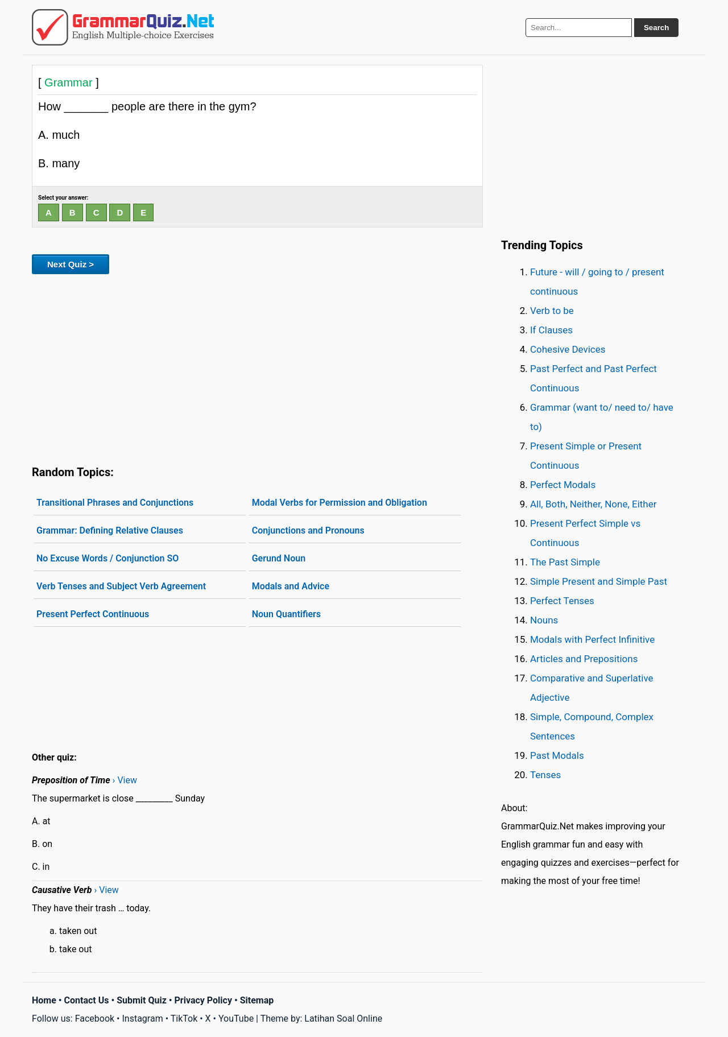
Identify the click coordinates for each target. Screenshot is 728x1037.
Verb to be (552, 310)
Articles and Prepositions (584, 658)
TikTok (184, 1018)
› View (125, 780)
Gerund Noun (278, 558)
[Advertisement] (257, 367)
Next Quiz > (70, 264)
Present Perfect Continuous (92, 614)
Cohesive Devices (568, 349)
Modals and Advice (290, 586)
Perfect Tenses (562, 600)
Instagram (142, 1018)
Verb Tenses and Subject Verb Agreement (121, 586)
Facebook (94, 1018)
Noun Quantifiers (286, 614)
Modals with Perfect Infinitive (592, 639)
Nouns (544, 620)
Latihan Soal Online (343, 1018)
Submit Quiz (142, 1000)
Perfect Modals (562, 484)
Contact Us (86, 1000)
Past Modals (557, 755)
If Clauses (551, 330)
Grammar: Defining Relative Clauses (109, 530)
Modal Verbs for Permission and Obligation (339, 502)
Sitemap (257, 1000)
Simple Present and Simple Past (598, 581)
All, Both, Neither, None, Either (593, 504)
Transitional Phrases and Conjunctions (114, 502)
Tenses (545, 774)
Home (44, 1000)
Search (656, 27)
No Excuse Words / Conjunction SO (107, 558)
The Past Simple (565, 562)
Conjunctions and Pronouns (308, 530)
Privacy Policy (203, 1000)
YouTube (236, 1018)
